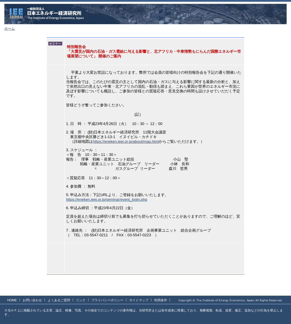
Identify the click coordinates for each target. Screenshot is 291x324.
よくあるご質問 (59, 300)
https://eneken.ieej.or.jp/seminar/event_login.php (106, 199)
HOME (12, 300)
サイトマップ (138, 300)
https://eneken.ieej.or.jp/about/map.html (126, 141)
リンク (81, 300)
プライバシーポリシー (107, 300)
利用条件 (160, 300)
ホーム (9, 29)
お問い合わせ (32, 300)
